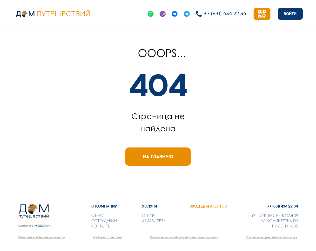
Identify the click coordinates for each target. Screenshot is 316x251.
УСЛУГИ (149, 206)
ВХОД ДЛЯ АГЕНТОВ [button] (208, 206)
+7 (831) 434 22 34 (283, 206)
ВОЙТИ (290, 14)
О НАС (97, 215)
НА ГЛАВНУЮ (158, 156)
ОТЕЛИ (148, 215)
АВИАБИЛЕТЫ (154, 221)
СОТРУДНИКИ (104, 221)
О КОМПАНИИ (104, 206)
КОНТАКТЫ (101, 226)
